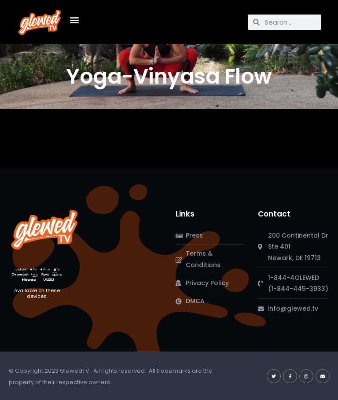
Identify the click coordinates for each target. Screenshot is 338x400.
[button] (74, 20)
